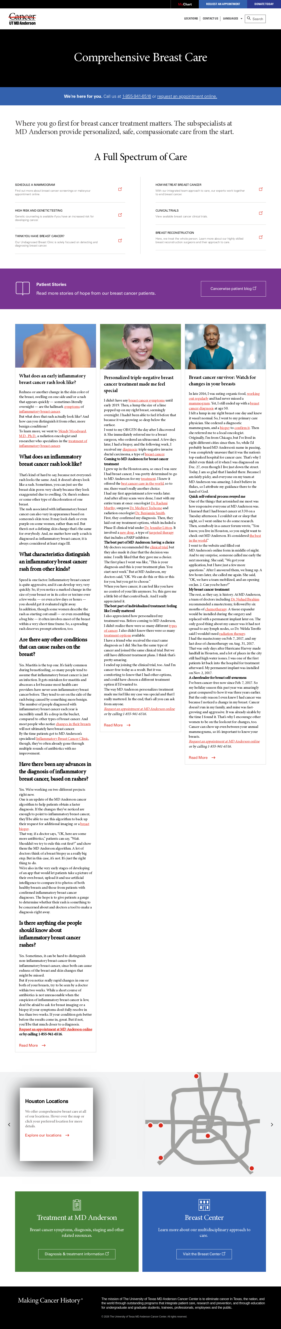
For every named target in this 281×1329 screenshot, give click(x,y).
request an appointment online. (187, 96)
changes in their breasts (73, 724)
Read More (32, 1045)
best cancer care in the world (142, 484)
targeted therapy (161, 533)
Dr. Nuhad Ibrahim (245, 600)
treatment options (117, 636)
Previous (9, 1124)
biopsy (225, 428)
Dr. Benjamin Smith (150, 513)
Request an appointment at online (55, 1030)
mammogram (199, 404)
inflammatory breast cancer (39, 412)
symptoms (72, 407)
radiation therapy (232, 634)
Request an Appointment (223, 4)
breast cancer (154, 454)
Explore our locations (47, 1135)
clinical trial (158, 547)
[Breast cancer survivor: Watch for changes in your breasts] (225, 356)
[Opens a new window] (185, 4)
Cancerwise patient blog (238, 291)
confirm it (241, 428)
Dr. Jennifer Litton (158, 528)
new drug (127, 533)
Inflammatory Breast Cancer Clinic (62, 739)
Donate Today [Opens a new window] (264, 4)
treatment (148, 479)
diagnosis (130, 450)
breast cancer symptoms (147, 401)
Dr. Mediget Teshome (146, 508)
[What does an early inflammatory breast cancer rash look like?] (55, 355)
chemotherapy (216, 609)
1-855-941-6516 (136, 96)
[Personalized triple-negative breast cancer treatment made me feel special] (140, 359)
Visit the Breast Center (204, 1254)
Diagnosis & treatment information (77, 1254)
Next (271, 1124)
